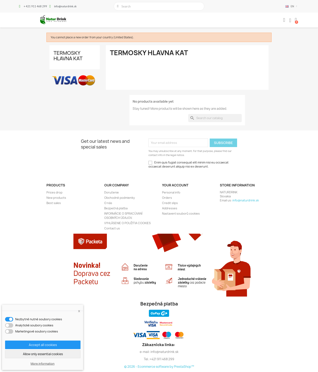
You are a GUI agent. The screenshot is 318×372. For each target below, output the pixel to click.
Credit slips (170, 203)
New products (56, 198)
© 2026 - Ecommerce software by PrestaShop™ (159, 366)
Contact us (112, 228)
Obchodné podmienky (119, 198)
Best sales (53, 203)
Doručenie (111, 192)
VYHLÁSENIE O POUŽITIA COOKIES (127, 223)
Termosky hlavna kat (68, 55)
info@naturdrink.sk (245, 200)
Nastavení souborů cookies (181, 213)
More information (43, 364)
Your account (175, 185)
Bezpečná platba (116, 208)
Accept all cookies (43, 345)
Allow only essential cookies (43, 354)
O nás (108, 203)
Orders (167, 198)
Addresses (169, 208)
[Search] (215, 118)
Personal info (171, 192)
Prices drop (54, 192)
